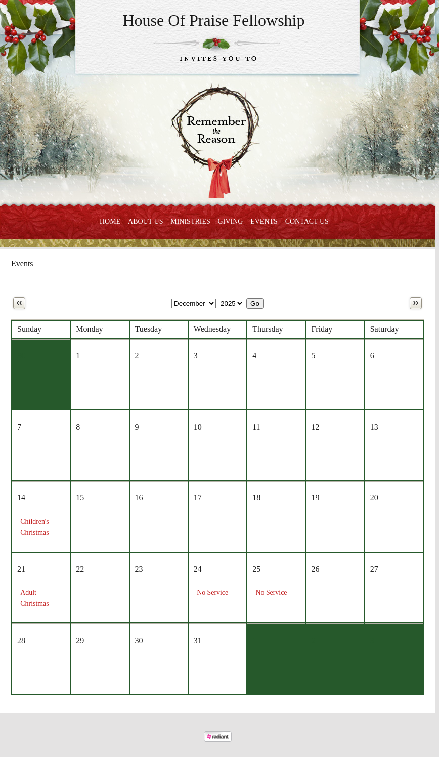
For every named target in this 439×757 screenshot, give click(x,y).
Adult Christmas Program (34, 603)
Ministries (190, 221)
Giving (230, 221)
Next (416, 303)
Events (264, 221)
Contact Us (307, 221)
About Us (145, 221)
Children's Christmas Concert (34, 533)
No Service (212, 592)
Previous (19, 303)
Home (110, 221)
